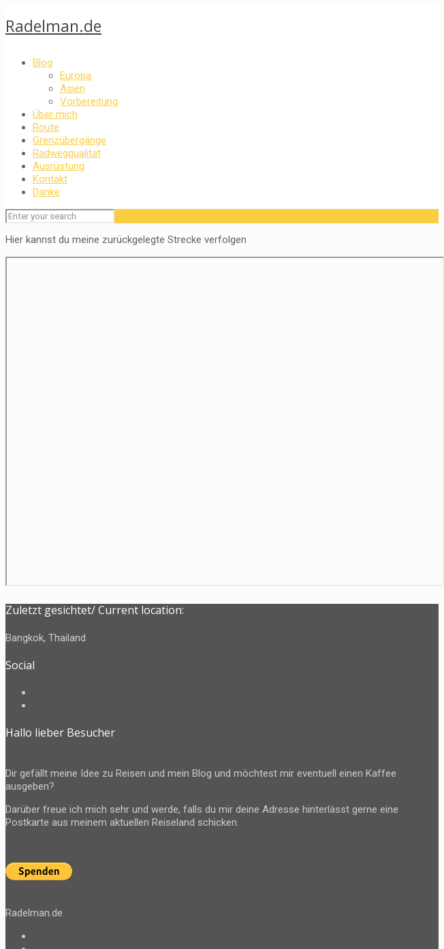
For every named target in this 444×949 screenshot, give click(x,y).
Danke (46, 192)
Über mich (55, 114)
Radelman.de (53, 26)
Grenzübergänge (69, 140)
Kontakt (50, 179)
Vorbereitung (89, 101)
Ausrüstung (58, 166)
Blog (42, 63)
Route (46, 127)
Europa (75, 75)
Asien (72, 88)
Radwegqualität (67, 153)
